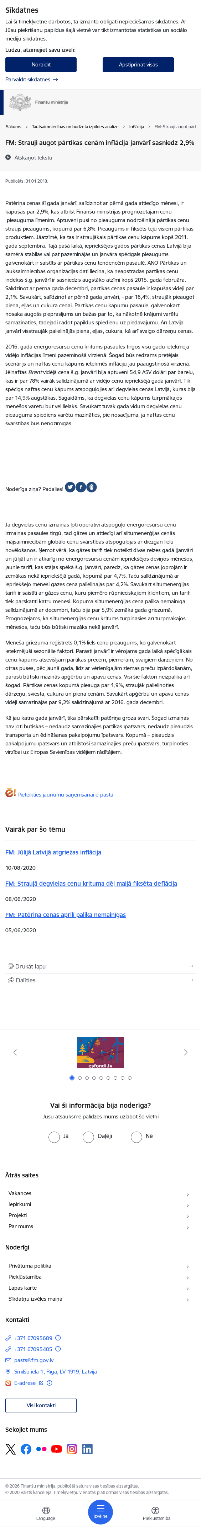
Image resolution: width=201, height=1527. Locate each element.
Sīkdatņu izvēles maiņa (35, 1298)
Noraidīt (41, 64)
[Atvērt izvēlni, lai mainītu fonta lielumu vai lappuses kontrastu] (155, 1514)
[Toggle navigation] (100, 1512)
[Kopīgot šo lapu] (100, 980)
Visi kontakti (41, 1405)
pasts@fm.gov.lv (33, 1360)
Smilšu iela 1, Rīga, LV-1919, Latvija (55, 1371)
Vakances (20, 1193)
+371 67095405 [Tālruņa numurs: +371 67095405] (33, 1349)
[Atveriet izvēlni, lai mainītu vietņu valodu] (46, 1514)
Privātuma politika (30, 1265)
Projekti (18, 1215)
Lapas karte (23, 1287)
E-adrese (25, 1383)
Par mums (21, 1226)
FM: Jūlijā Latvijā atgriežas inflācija (53, 852)
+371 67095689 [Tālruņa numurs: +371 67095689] (33, 1338)
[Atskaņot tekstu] (33, 157)
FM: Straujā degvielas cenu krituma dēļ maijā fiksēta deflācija (91, 883)
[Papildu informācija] (58, 1337)
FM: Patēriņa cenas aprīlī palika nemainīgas (65, 914)
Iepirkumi (20, 1204)
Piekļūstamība (25, 1276)
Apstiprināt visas (138, 64)
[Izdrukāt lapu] (100, 966)
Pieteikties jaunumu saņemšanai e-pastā (65, 794)
